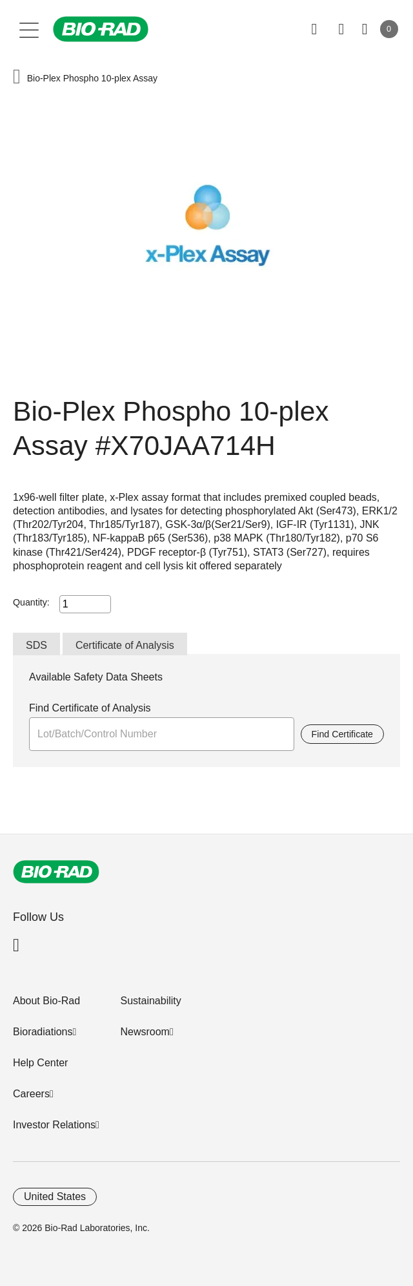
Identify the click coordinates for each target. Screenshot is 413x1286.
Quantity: (31, 602)
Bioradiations (43, 1031)
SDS (36, 645)
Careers (31, 1093)
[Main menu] (29, 29)
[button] (17, 78)
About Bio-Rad (46, 1000)
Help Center (40, 1062)
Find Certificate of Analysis (90, 707)
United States (55, 1196)
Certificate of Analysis (125, 645)
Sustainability (150, 1000)
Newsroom (144, 1031)
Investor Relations (54, 1124)
